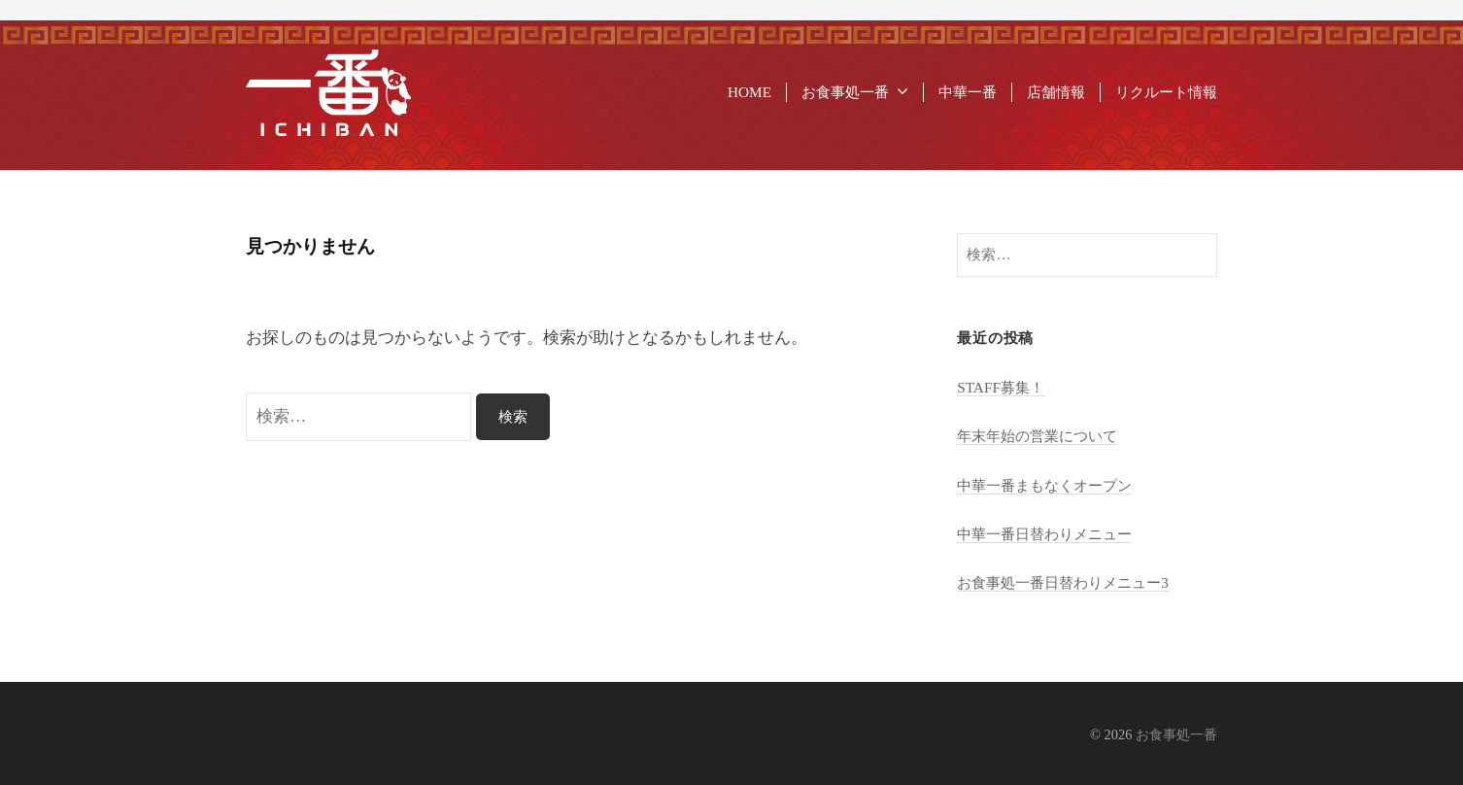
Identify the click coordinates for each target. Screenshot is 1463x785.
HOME (749, 92)
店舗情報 (1056, 92)
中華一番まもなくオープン (1044, 485)
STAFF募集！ (1000, 387)
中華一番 (967, 92)
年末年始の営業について (1037, 435)
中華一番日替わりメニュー (1044, 534)
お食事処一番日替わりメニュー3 (1063, 582)
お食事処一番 (845, 92)
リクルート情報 (1166, 92)
